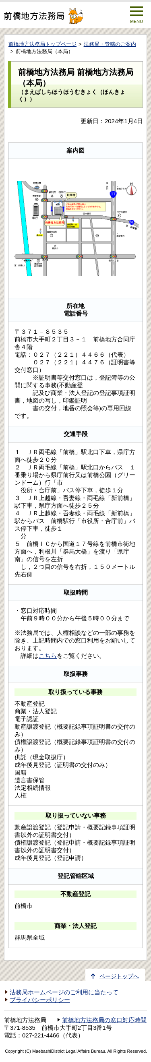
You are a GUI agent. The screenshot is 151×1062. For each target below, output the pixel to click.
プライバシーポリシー (40, 1000)
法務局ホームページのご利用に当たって (64, 992)
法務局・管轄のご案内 (110, 44)
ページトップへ (119, 976)
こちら (48, 655)
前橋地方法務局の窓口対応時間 (104, 1020)
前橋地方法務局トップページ (42, 44)
